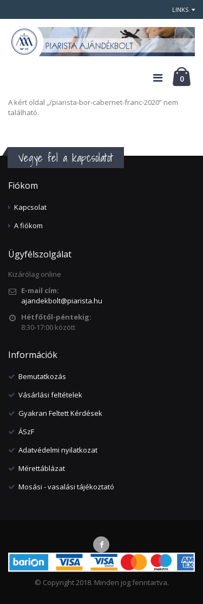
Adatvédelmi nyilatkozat (57, 450)
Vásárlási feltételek (50, 395)
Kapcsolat (30, 207)
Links (183, 9)
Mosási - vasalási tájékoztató (66, 487)
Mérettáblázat (41, 468)
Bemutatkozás (42, 376)
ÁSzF (26, 431)
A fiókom (28, 225)
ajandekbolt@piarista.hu (61, 301)
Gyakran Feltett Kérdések (60, 413)
